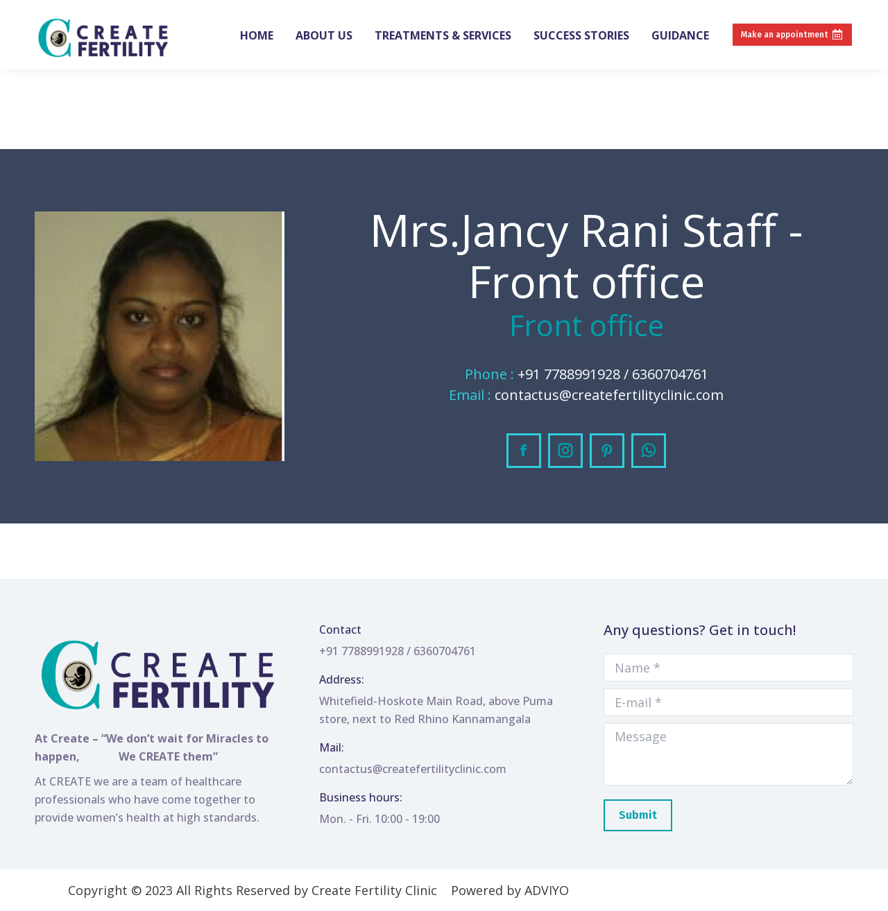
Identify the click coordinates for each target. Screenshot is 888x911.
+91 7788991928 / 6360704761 (105, 12)
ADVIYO (546, 890)
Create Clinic (223, 12)
